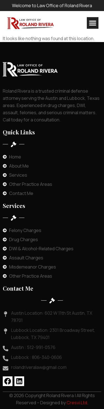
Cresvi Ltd (77, 403)
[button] (92, 23)
